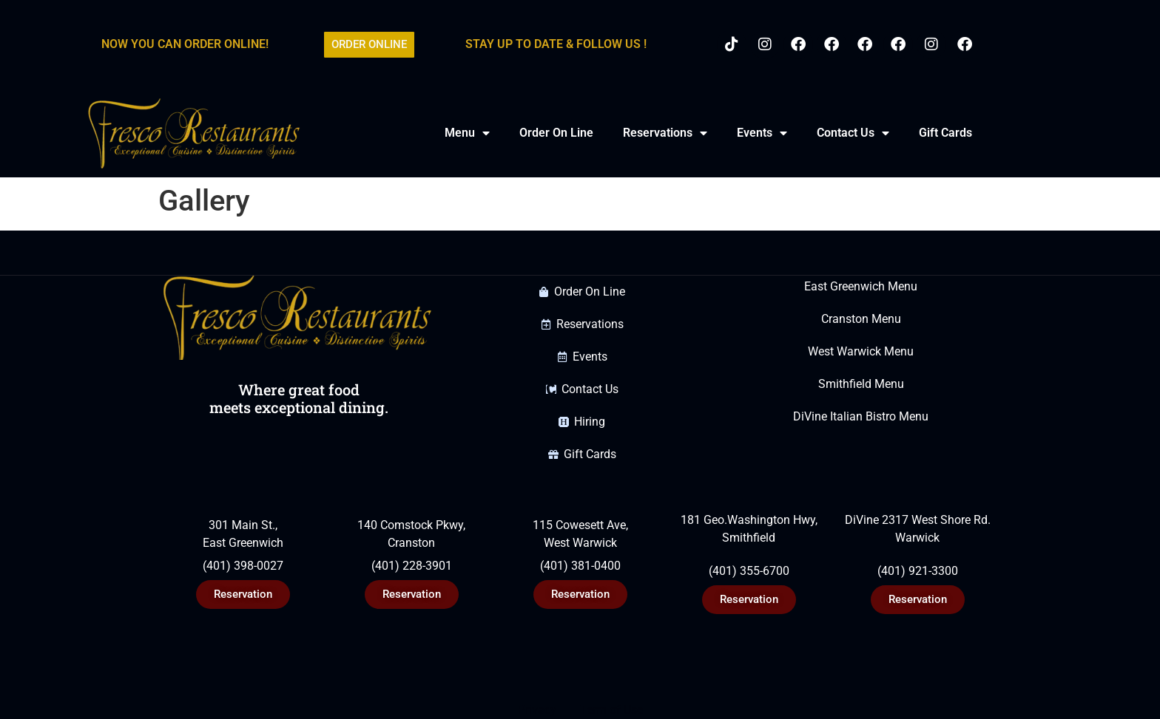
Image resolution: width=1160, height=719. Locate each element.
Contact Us (853, 133)
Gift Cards (945, 133)
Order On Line (556, 133)
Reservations (665, 133)
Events (762, 133)
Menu (467, 133)
